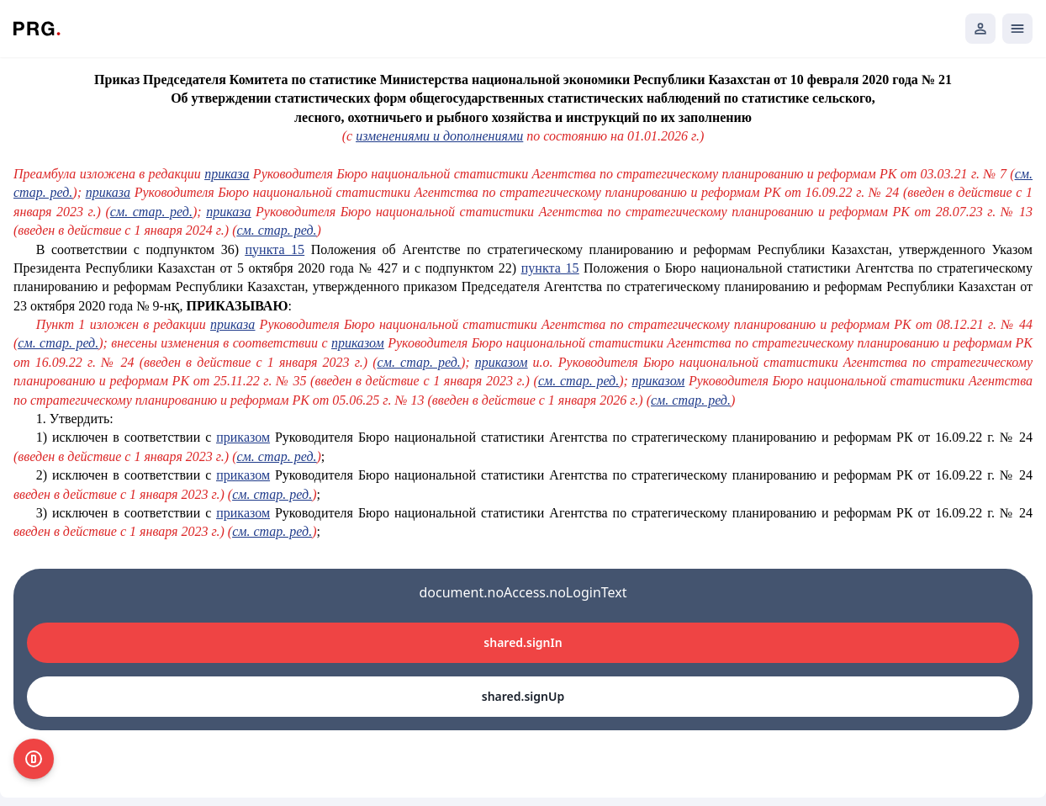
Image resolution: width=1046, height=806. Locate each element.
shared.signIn (522, 642)
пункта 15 (275, 249)
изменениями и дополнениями (439, 136)
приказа (226, 174)
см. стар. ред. (151, 211)
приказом (357, 343)
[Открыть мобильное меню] (1017, 28)
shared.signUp (523, 696)
